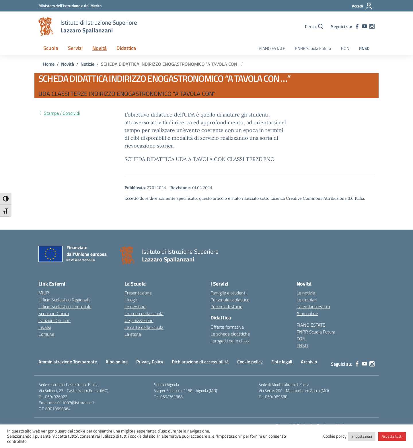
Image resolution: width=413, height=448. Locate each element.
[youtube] (364, 26)
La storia (132, 334)
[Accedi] (362, 6)
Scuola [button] (50, 48)
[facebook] (357, 26)
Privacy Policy (149, 361)
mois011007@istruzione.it (72, 402)
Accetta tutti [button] (392, 436)
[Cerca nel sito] (314, 26)
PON (345, 48)
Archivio (309, 361)
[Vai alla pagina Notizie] (87, 64)
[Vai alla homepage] (45, 26)
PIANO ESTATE (272, 48)
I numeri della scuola (143, 313)
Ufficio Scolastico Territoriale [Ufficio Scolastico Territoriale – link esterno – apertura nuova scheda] (64, 306)
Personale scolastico (230, 299)
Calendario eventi (313, 306)
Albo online (307, 313)
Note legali (281, 361)
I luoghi (131, 299)
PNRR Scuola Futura (313, 48)
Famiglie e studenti (228, 292)
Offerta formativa (227, 326)
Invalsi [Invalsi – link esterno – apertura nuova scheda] (44, 327)
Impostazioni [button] (361, 436)
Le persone (134, 306)
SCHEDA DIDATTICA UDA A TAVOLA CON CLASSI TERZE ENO (199, 159)
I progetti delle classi (230, 340)
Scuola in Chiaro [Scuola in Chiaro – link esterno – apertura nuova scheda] (53, 313)
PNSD (364, 48)
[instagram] (372, 26)
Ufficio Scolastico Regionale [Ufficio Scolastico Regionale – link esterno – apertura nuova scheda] (64, 299)
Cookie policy (250, 361)
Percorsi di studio (226, 306)
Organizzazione (138, 320)
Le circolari (307, 299)
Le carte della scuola (143, 327)
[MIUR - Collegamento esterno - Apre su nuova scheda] (70, 6)
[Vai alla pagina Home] (48, 64)
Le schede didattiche (230, 333)
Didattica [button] (126, 48)
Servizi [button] (75, 48)
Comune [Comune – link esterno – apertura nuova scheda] (46, 334)
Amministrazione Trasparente (67, 361)
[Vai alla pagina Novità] (67, 64)
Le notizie (306, 292)
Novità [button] (99, 48)
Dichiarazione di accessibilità (200, 361)
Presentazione (138, 292)
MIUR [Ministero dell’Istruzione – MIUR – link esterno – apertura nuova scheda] (43, 292)
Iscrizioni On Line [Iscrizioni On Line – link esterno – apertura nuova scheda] (54, 320)
